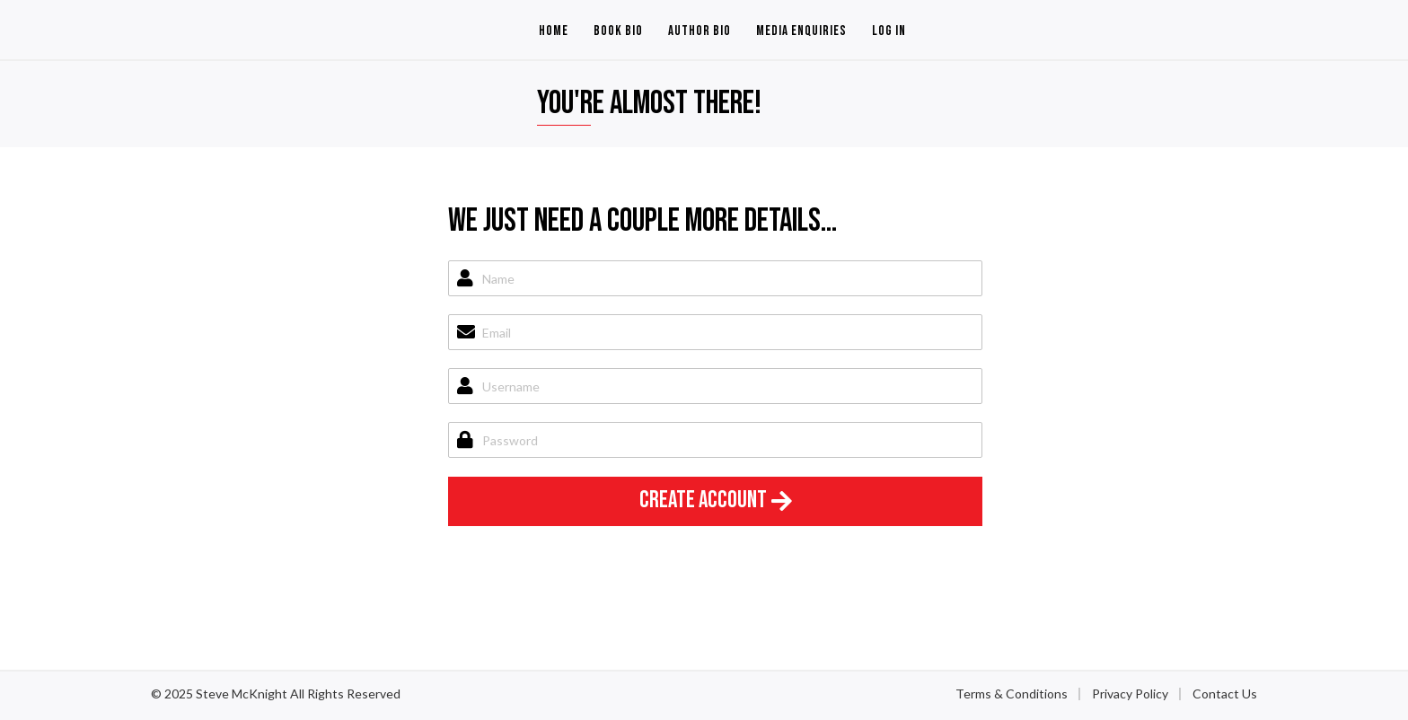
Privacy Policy (1130, 694)
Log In (889, 31)
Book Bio (618, 31)
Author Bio (699, 31)
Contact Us (1224, 694)
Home (553, 31)
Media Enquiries (801, 31)
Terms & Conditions (1011, 694)
